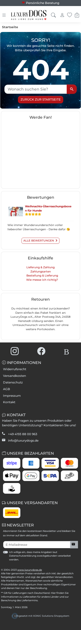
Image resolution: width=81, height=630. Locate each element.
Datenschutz (13, 382)
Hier (53, 592)
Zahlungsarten (40, 271)
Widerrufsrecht (14, 369)
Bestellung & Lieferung (42, 275)
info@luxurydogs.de (23, 440)
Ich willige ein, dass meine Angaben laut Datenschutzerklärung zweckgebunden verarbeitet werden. (40, 556)
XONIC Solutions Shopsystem (51, 615)
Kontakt (9, 402)
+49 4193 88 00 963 (22, 434)
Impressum (12, 396)
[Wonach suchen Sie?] (35, 89)
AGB (6, 389)
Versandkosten (14, 376)
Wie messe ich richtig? (42, 279)
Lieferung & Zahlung (40, 267)
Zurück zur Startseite (41, 99)
